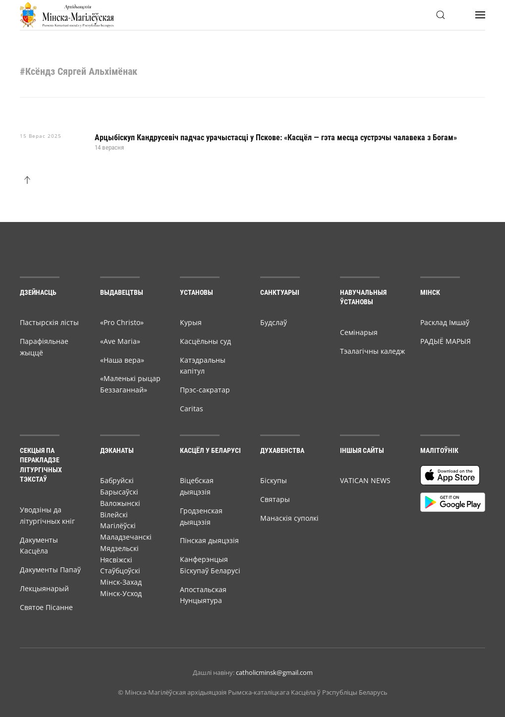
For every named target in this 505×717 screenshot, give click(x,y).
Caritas (191, 408)
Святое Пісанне (46, 607)
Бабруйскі (117, 480)
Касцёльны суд (205, 341)
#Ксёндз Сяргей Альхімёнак (78, 71)
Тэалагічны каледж (372, 351)
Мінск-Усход (121, 593)
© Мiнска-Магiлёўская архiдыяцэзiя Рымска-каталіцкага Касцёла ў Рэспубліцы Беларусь (253, 692)
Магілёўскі (118, 525)
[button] (441, 15)
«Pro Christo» (122, 322)
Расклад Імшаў (444, 322)
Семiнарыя (359, 332)
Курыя (191, 322)
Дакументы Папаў (50, 569)
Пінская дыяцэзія (209, 540)
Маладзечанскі (126, 537)
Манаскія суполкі (289, 518)
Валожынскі (120, 503)
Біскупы (273, 480)
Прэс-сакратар (205, 389)
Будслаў (273, 322)
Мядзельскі (119, 548)
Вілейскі (114, 514)
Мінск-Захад (121, 582)
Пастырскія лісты (49, 322)
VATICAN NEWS (365, 480)
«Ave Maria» (120, 341)
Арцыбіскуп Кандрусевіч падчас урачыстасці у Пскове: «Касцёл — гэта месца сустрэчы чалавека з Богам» (276, 137)
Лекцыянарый (44, 588)
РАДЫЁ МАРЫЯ (445, 341)
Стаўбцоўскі (120, 570)
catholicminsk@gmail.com (274, 672)
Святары (275, 499)
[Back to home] (67, 15)
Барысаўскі (119, 491)
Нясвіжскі (116, 559)
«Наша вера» (122, 360)
